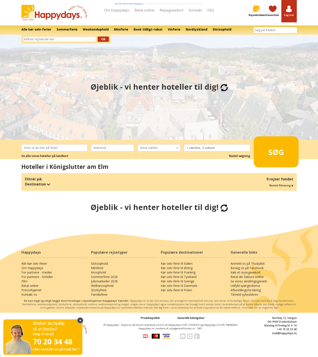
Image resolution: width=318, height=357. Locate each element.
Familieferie (99, 294)
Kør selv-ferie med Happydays (129, 3)
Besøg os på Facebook (247, 268)
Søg (269, 150)
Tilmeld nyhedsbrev (244, 294)
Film (24, 281)
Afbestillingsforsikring (246, 290)
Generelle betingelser (190, 318)
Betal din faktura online (247, 277)
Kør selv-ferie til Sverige (177, 281)
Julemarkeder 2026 (104, 281)
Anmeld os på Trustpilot (248, 263)
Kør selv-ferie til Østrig (177, 268)
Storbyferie (99, 290)
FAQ (210, 10)
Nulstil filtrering (281, 185)
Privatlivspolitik (150, 318)
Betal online (144, 10)
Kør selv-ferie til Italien (177, 263)
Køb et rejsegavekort (246, 272)
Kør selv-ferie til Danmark (179, 286)
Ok (103, 39)
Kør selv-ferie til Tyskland (179, 277)
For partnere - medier (36, 272)
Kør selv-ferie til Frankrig (178, 272)
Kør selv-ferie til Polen (176, 290)
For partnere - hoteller (37, 277)
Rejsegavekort (172, 10)
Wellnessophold (102, 286)
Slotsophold (99, 263)
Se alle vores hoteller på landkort (44, 156)
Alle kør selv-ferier (34, 263)
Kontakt (195, 10)
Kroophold (98, 272)
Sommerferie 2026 (104, 277)
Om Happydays (116, 10)
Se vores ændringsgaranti (249, 281)
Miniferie (97, 268)
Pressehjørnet (31, 290)
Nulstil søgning (239, 156)
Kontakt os (29, 294)
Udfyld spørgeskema (245, 286)
